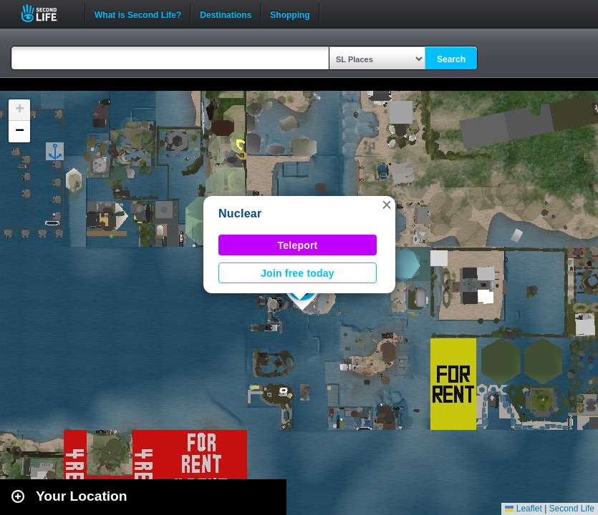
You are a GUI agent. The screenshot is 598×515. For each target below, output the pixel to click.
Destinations (225, 13)
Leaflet (523, 509)
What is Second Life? (138, 13)
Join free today (297, 273)
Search (451, 59)
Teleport (298, 245)
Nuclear (239, 213)
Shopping (289, 13)
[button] (386, 204)
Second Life (47, 13)
